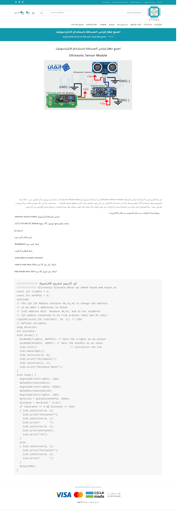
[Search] (90, 15)
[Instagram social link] (16, 2)
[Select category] (55, 14)
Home (111, 40)
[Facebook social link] (22, 2)
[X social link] (19, 2)
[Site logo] (152, 15)
